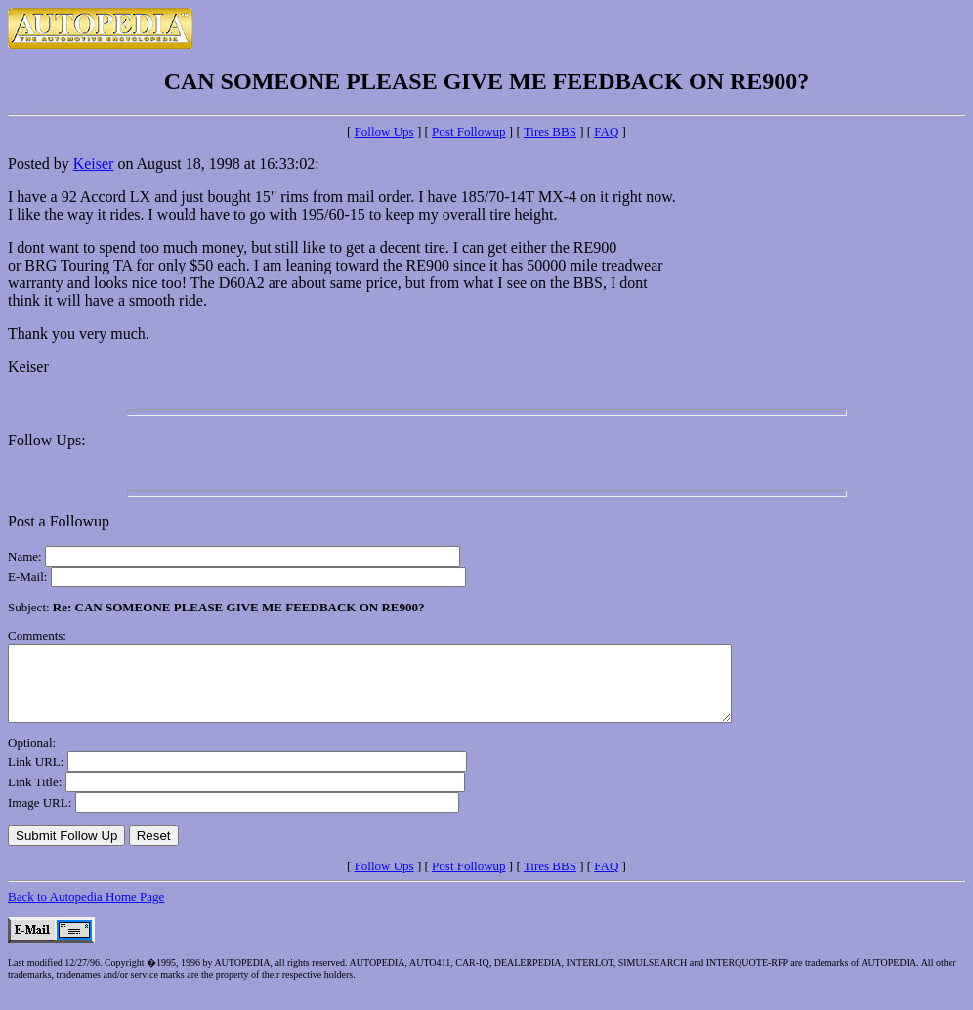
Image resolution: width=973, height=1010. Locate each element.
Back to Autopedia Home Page (86, 911)
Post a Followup (58, 521)
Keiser (93, 163)
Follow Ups (384, 131)
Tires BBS (550, 131)
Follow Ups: (47, 440)
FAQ (606, 131)
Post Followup (469, 131)
